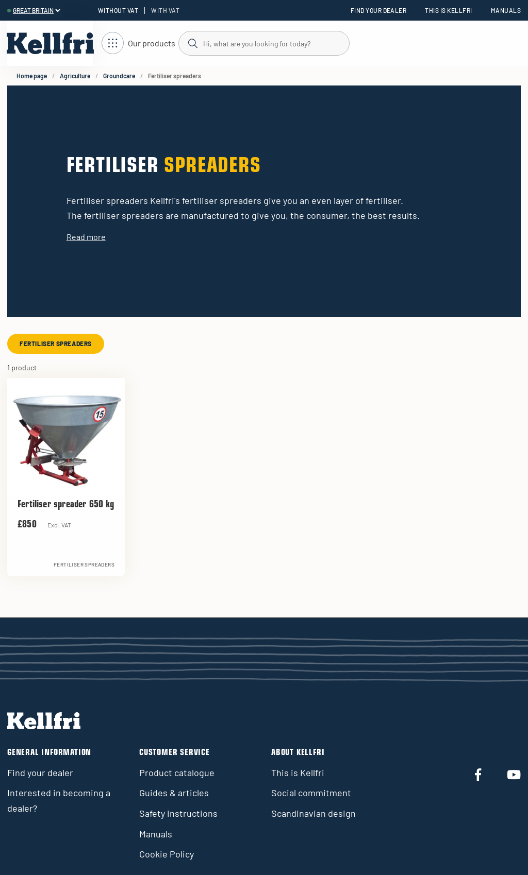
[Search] (263, 43)
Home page (31, 75)
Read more (86, 237)
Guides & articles (174, 792)
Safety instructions (178, 813)
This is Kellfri (448, 10)
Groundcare (119, 75)
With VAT (165, 10)
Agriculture (75, 75)
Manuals (506, 10)
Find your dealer (379, 10)
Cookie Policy (166, 854)
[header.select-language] (36, 10)
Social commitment (311, 792)
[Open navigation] (138, 43)
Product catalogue (176, 772)
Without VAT (118, 10)
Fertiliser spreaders (56, 343)
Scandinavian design (313, 813)
